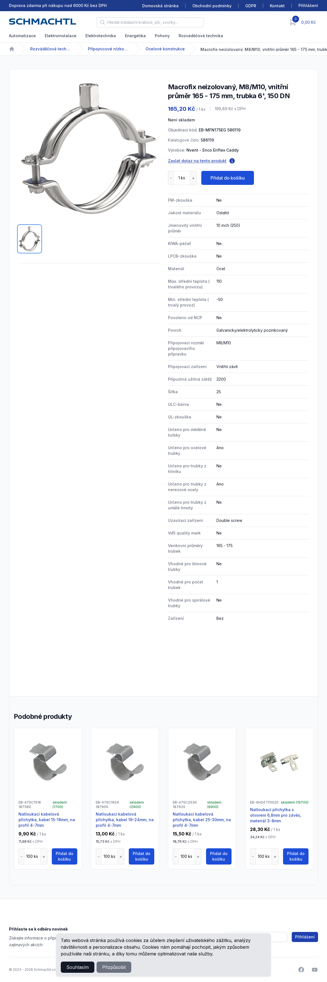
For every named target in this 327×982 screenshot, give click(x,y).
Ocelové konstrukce (165, 48)
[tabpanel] (88, 148)
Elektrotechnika (100, 35)
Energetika (135, 35)
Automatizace (22, 35)
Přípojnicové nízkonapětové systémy (109, 48)
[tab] (29, 238)
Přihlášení (305, 936)
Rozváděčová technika (201, 35)
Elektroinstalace (60, 35)
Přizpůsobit (114, 967)
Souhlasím (77, 967)
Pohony (162, 35)
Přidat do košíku (228, 178)
